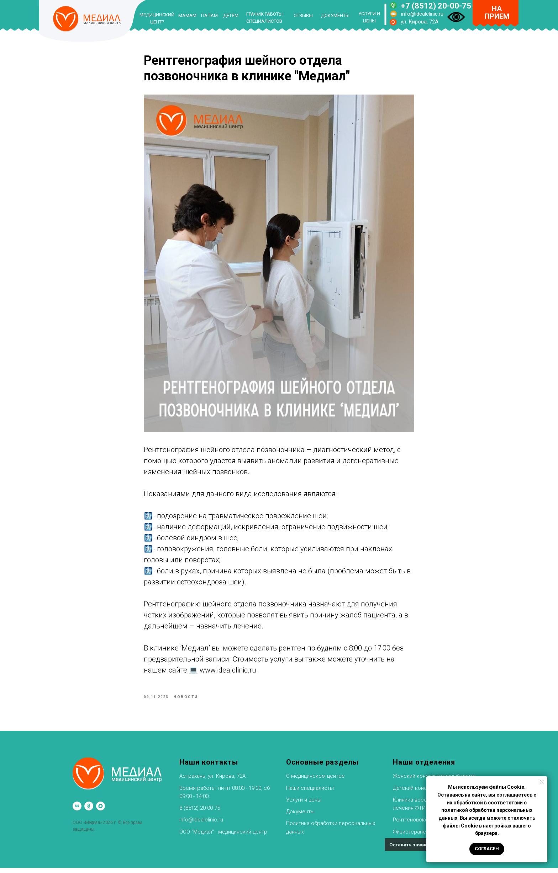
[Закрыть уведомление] (542, 781)
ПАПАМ (209, 15)
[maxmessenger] (100, 811)
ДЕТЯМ (230, 15)
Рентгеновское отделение (426, 825)
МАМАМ (187, 15)
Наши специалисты (310, 793)
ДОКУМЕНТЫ (335, 15)
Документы (300, 816)
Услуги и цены (303, 805)
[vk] (77, 811)
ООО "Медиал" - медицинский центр (223, 837)
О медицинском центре (315, 781)
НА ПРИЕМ (497, 12)
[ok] (88, 811)
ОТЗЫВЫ (303, 15)
